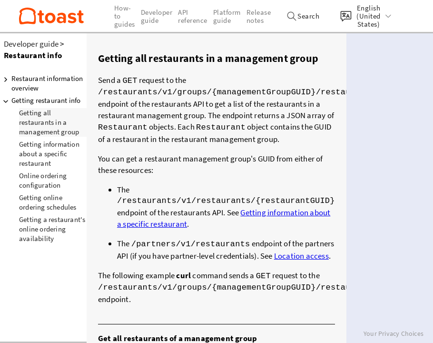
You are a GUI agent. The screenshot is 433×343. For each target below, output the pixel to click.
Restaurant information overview (41, 83)
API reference (192, 16)
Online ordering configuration (43, 180)
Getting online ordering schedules (48, 202)
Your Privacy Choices (393, 333)
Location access (301, 253)
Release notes (258, 16)
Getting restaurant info (40, 100)
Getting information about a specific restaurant (49, 154)
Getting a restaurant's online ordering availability (52, 229)
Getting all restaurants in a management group (49, 122)
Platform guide (227, 16)
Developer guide (31, 44)
